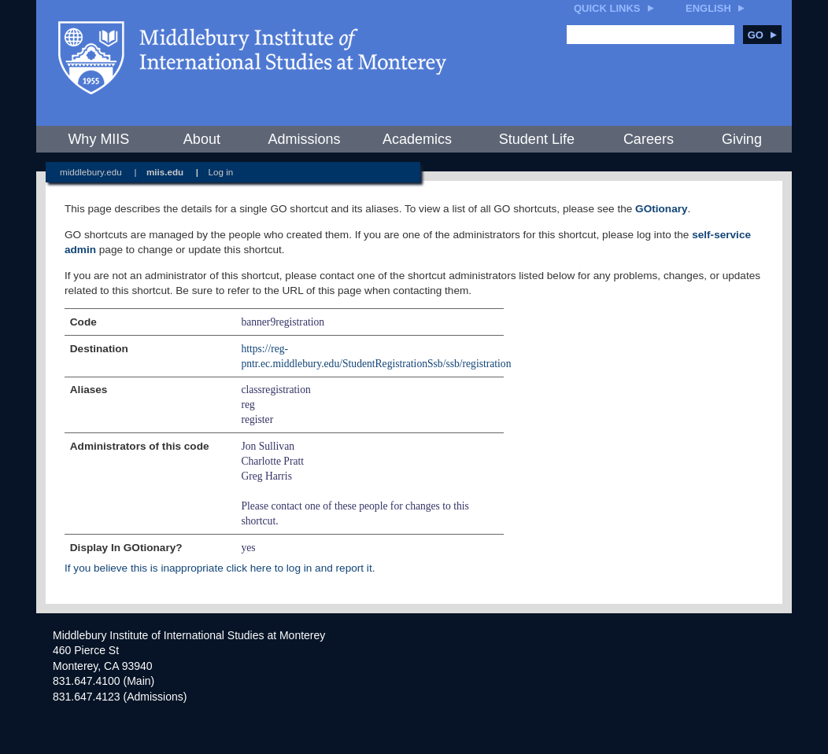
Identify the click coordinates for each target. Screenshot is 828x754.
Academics (417, 139)
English (708, 8)
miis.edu (164, 172)
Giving (742, 139)
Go (762, 35)
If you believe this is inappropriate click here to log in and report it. (220, 568)
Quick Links (607, 8)
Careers (648, 139)
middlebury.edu (91, 172)
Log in (221, 172)
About (201, 139)
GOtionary (661, 209)
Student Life (537, 139)
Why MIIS (98, 139)
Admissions (304, 139)
